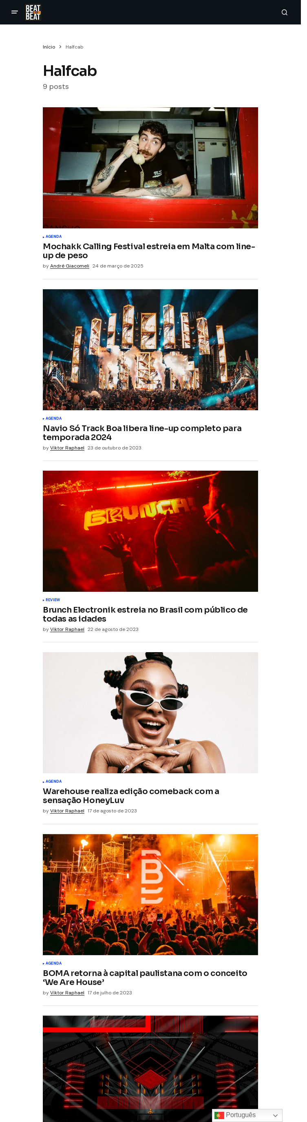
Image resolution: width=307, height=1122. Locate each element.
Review (53, 600)
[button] (15, 12)
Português (235, 1115)
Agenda (54, 237)
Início (49, 47)
